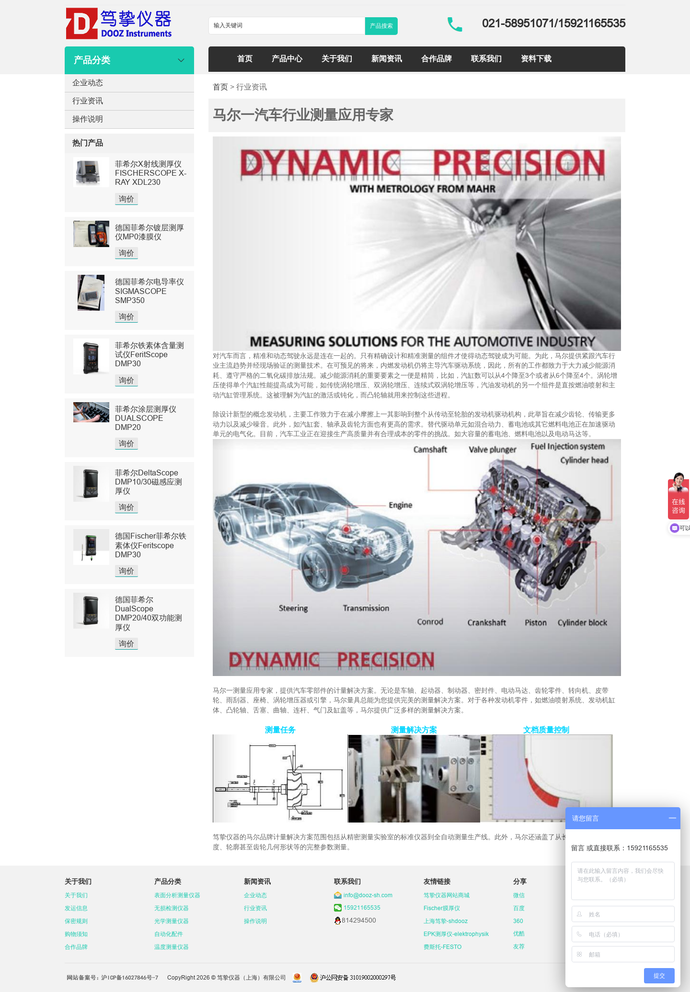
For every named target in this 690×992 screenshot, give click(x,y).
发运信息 (76, 908)
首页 (245, 58)
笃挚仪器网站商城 (447, 895)
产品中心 (287, 58)
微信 (519, 895)
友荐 (519, 946)
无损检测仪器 (171, 908)
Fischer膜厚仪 (442, 908)
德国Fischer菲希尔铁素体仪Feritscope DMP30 (150, 544)
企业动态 (87, 82)
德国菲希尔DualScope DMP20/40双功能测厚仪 (148, 613)
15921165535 (362, 907)
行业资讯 (87, 100)
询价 (126, 198)
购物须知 (76, 933)
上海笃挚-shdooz (446, 920)
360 (518, 920)
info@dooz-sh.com (368, 895)
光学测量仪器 (171, 920)
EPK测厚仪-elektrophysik (456, 933)
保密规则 (76, 920)
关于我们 (337, 58)
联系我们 (486, 58)
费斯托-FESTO (442, 946)
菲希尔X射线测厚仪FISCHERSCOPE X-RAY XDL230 (150, 172)
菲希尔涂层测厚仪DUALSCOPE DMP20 (145, 418)
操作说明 (87, 118)
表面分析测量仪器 (177, 895)
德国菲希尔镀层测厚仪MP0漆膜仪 (149, 232)
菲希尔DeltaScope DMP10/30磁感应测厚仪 (148, 481)
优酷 (519, 933)
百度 (519, 908)
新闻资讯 (386, 58)
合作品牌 (436, 58)
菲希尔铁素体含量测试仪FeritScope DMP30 (149, 354)
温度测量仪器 (171, 946)
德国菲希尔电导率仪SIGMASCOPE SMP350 (149, 290)
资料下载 (536, 58)
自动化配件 (168, 933)
